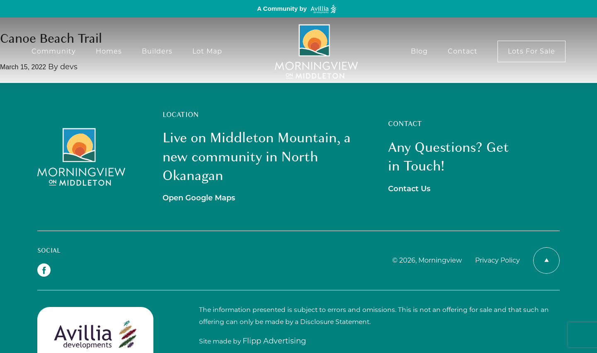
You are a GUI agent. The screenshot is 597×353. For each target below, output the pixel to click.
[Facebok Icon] (44, 270)
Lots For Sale (531, 51)
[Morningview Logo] (81, 157)
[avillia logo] (95, 334)
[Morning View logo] (316, 51)
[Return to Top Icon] (546, 260)
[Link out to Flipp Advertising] (274, 341)
